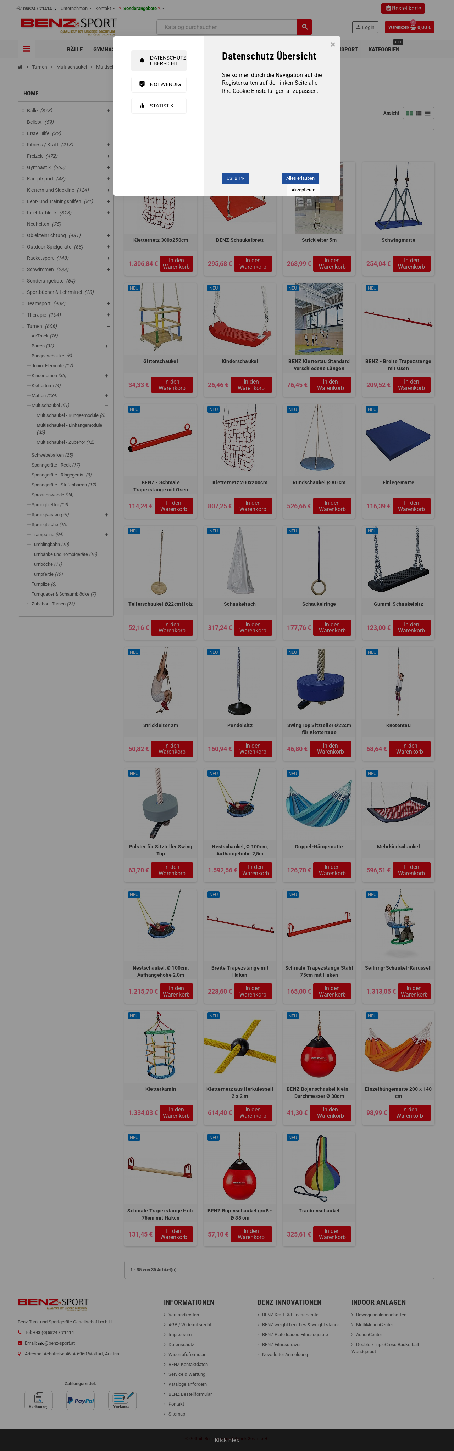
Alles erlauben (300, 178)
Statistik (156, 105)
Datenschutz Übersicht (162, 61)
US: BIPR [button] (235, 178)
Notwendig (160, 84)
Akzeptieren (303, 189)
